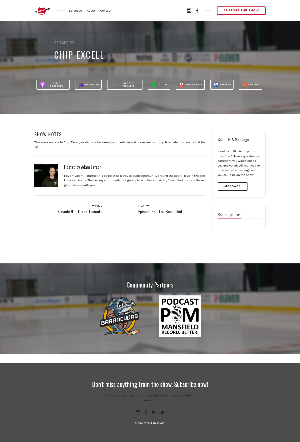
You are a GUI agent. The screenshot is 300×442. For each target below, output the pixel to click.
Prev (97, 205)
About (91, 10)
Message (232, 186)
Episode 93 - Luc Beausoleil (160, 211)
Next (143, 205)
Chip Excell (79, 54)
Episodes (75, 10)
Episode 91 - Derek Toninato (80, 211)
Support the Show (241, 10)
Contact (105, 10)
